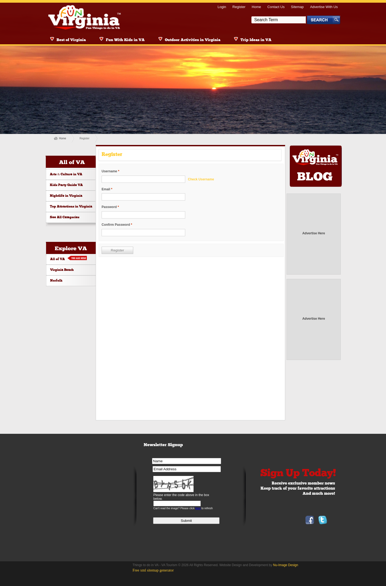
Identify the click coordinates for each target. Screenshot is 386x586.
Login (222, 7)
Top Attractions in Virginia (71, 206)
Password (109, 207)
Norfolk (56, 280)
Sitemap (297, 7)
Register (238, 7)
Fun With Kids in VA (125, 40)
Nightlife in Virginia (66, 196)
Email (106, 189)
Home (256, 7)
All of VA (57, 259)
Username (109, 171)
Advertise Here (313, 233)
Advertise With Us (324, 7)
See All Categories (64, 217)
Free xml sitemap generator (153, 570)
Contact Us (275, 7)
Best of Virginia (71, 40)
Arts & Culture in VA (66, 174)
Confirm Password (116, 225)
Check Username (201, 179)
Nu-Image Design (285, 565)
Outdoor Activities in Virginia (192, 40)
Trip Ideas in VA (256, 40)
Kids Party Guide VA (66, 185)
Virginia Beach (62, 270)
